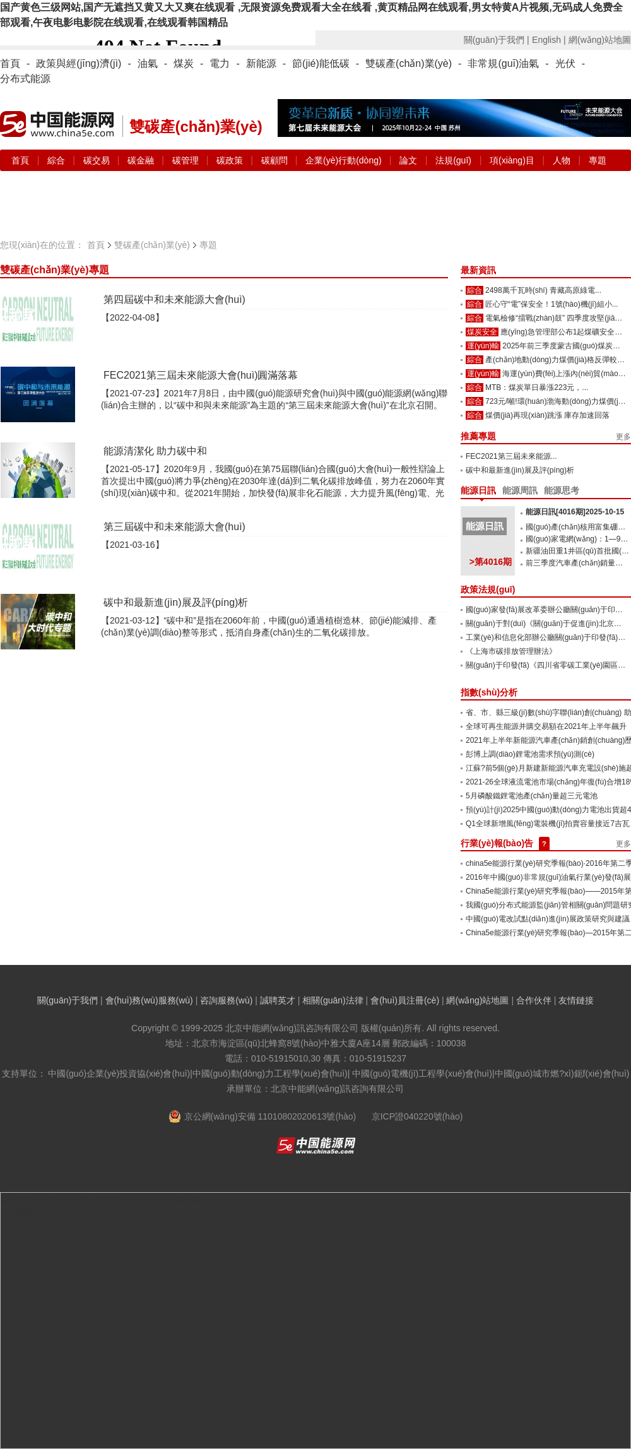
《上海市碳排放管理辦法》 (511, 651)
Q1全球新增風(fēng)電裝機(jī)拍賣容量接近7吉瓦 (548, 823)
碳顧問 (275, 160)
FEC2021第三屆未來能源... (511, 456)
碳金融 (141, 160)
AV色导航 (19, 1212)
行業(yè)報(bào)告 (497, 843)
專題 (597, 160)
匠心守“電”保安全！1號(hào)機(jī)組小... (551, 304)
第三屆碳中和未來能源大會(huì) (174, 526)
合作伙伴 (533, 1000)
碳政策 (230, 160)
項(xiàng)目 (512, 160)
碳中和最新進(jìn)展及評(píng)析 (175, 602)
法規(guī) (453, 160)
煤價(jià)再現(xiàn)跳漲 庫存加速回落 (547, 415)
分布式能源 (25, 78)
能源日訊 (478, 490)
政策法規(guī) (488, 589)
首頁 (10, 63)
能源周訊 (520, 490)
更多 (623, 436)
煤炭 (184, 63)
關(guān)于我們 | (496, 40)
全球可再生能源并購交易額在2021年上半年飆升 (546, 726)
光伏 (565, 63)
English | (548, 40)
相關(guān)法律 (332, 1000)
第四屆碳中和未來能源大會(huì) (174, 299)
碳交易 (97, 160)
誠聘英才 (277, 1000)
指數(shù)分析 (489, 692)
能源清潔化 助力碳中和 (155, 451)
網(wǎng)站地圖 (600, 40)
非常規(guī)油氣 (503, 63)
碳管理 (186, 160)
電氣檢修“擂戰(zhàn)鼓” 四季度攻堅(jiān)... (556, 318)
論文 (408, 160)
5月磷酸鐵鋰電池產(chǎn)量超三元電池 (532, 795)
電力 (219, 63)
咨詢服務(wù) (226, 1000)
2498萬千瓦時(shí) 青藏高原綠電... (543, 290)
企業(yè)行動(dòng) (344, 160)
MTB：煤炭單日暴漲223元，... (536, 387)
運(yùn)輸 (483, 345)
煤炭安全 (482, 332)
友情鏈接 (576, 1000)
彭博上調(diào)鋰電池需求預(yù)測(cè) (530, 754)
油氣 (148, 63)
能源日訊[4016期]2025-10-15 (575, 511)
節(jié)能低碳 (321, 63)
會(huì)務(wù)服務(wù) (149, 1000)
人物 (561, 160)
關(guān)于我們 (67, 1000)
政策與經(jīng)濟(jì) (78, 63)
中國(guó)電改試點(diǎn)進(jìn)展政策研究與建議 (548, 918)
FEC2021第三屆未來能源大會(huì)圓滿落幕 (200, 375)
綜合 (57, 160)
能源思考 (561, 490)
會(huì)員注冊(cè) (404, 1000)
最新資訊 (478, 270)
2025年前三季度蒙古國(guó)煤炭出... (564, 345)
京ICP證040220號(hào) (417, 1116)
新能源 (261, 63)
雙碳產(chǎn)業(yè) (408, 63)
